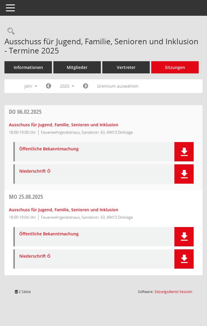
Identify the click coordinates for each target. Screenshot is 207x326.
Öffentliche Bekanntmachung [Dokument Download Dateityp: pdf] (49, 149)
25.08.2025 (26, 197)
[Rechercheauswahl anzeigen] (9, 31)
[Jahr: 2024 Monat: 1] (48, 86)
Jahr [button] (30, 86)
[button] (184, 151)
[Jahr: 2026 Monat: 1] (86, 86)
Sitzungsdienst (173, 291)
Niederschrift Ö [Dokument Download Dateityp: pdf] (34, 171)
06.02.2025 (25, 112)
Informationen (28, 67)
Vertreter (126, 67)
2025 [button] (67, 86)
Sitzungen (175, 67)
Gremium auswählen (117, 86)
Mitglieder (77, 67)
